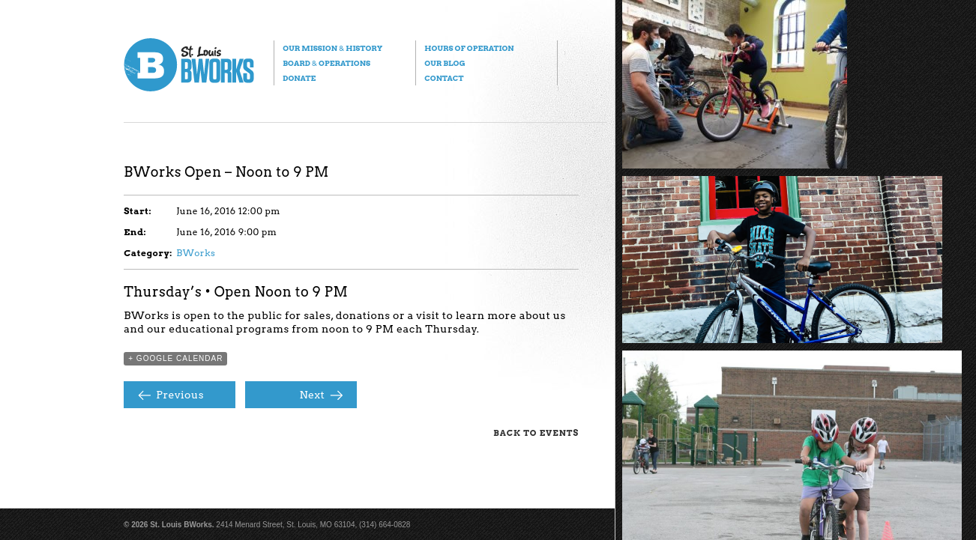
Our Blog (444, 62)
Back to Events (536, 433)
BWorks (195, 252)
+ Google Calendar (175, 358)
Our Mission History (332, 47)
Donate (299, 77)
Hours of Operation (468, 47)
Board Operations (326, 62)
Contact (443, 77)
